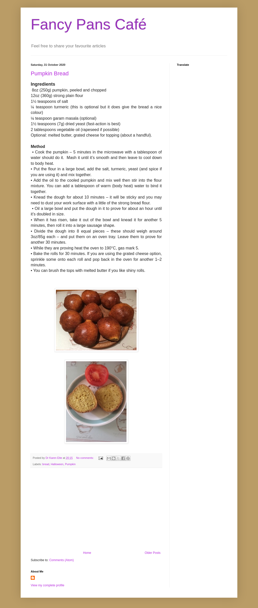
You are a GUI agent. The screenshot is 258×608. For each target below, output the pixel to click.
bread (45, 464)
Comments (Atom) (61, 560)
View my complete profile (47, 585)
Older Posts (152, 553)
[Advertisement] (96, 509)
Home (87, 553)
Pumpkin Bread (50, 73)
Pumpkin (70, 464)
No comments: (85, 457)
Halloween (57, 464)
